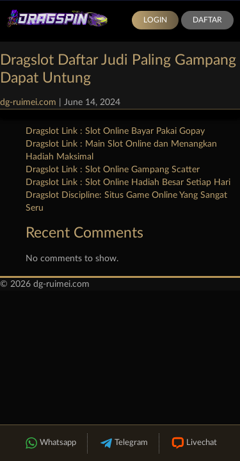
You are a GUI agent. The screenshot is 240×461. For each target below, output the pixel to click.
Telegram (123, 443)
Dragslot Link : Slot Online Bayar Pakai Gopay (115, 131)
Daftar (207, 20)
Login (155, 20)
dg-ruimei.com (28, 102)
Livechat (193, 443)
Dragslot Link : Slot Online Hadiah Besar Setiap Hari (128, 182)
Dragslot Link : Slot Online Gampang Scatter (113, 169)
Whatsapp (50, 443)
